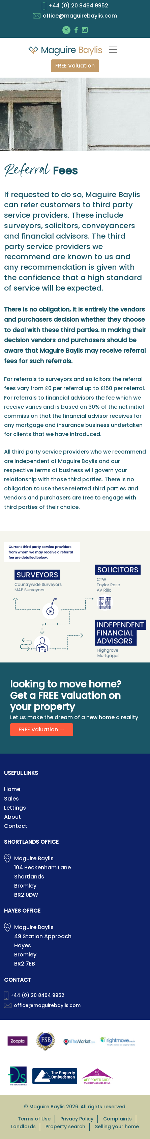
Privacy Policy (76, 1118)
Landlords (23, 1126)
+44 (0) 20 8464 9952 (75, 6)
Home (12, 789)
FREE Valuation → (42, 729)
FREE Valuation (75, 66)
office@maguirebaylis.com (75, 16)
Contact (15, 826)
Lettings (15, 808)
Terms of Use (34, 1118)
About (12, 817)
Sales (11, 799)
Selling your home (117, 1126)
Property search (65, 1126)
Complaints (117, 1118)
